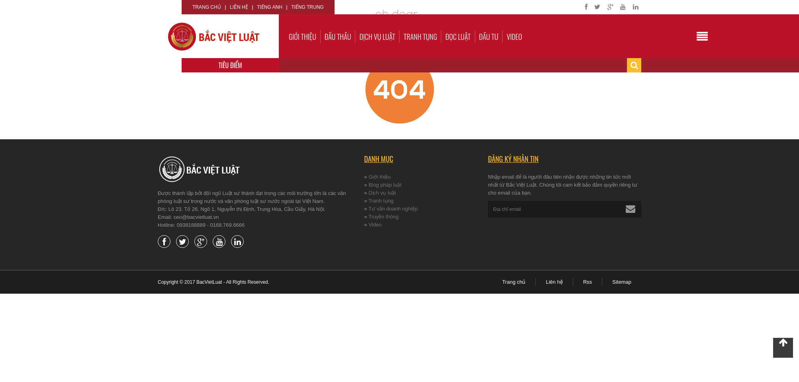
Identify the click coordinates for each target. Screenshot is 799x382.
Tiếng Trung (307, 7)
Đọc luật (457, 36)
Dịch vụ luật (377, 36)
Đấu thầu (338, 36)
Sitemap (621, 282)
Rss (587, 282)
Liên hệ (239, 7)
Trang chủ (206, 7)
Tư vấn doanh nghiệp (392, 209)
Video (514, 36)
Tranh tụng (420, 36)
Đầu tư (488, 36)
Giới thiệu (302, 36)
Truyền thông (383, 217)
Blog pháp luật (384, 185)
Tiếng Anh (269, 7)
